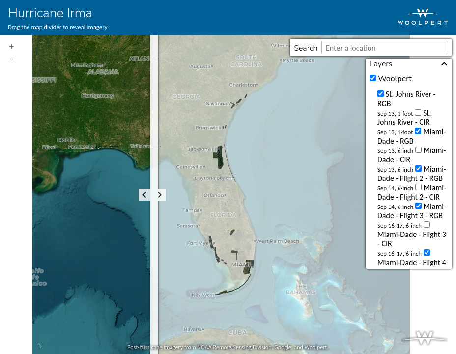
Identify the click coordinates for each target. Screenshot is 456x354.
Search (305, 48)
